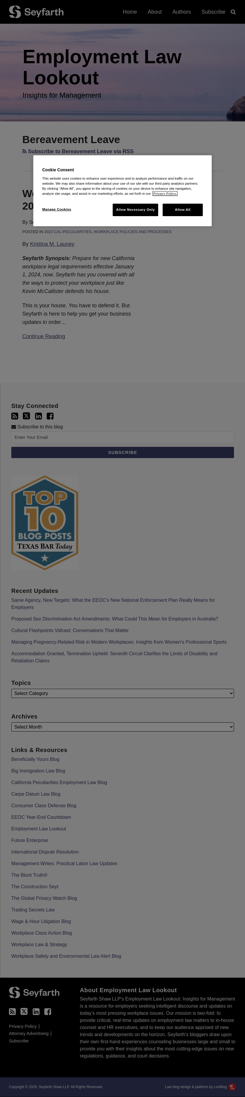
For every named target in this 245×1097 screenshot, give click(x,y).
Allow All (183, 209)
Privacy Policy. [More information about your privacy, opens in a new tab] (165, 193)
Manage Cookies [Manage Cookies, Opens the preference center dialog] (56, 209)
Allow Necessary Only (135, 209)
